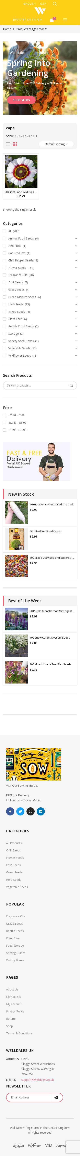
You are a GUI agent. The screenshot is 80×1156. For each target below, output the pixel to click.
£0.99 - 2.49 (16, 415)
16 (16, 136)
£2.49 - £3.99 (17, 423)
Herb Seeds (15, 304)
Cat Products (16, 253)
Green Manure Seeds (22, 297)
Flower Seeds (17, 268)
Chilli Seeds (13, 850)
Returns (11, 1019)
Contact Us (13, 997)
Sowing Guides (15, 953)
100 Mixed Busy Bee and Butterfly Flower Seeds (52, 557)
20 (22, 136)
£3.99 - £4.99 (17, 430)
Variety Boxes (15, 960)
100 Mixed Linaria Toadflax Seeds (50, 664)
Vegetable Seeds (19, 348)
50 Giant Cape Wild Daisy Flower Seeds (21, 192)
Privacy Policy (15, 1011)
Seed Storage (15, 945)
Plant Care (15, 319)
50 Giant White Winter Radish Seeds (52, 504)
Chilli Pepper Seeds (20, 260)
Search (71, 385)
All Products (14, 843)
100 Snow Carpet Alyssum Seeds (50, 637)
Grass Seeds (16, 290)
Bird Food (14, 246)
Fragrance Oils (17, 275)
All (35, 136)
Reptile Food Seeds (21, 326)
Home (7, 29)
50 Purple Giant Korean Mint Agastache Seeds (52, 611)
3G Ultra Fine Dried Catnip (45, 531)
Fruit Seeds (15, 282)
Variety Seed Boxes (21, 341)
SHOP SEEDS (21, 100)
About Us (12, 989)
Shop (9, 1026)
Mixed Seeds (16, 311)
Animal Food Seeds (21, 238)
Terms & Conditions (19, 1033)
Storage (13, 333)
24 (28, 136)
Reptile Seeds (15, 931)
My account (14, 1004)
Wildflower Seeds (19, 355)
